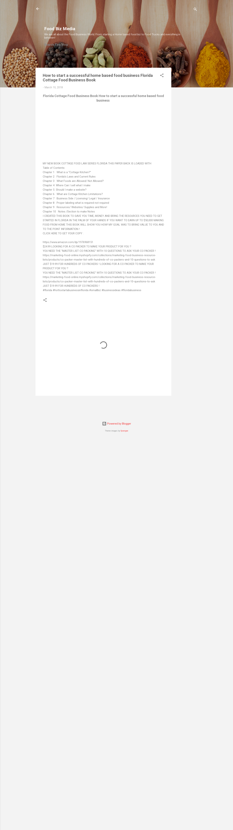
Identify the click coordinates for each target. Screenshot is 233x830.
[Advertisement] (110, 15)
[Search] (195, 9)
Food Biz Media (59, 28)
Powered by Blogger (116, 423)
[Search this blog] (115, 54)
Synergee (124, 431)
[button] (162, 76)
